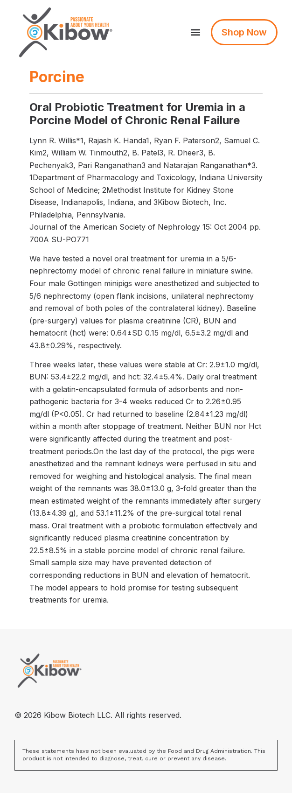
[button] (195, 32)
